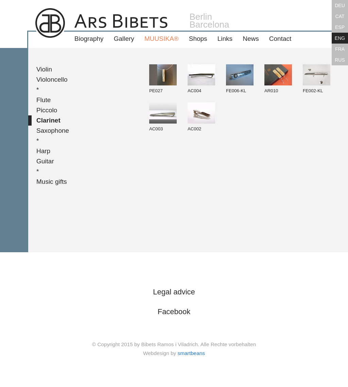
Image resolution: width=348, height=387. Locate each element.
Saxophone (52, 130)
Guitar (45, 161)
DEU (340, 5)
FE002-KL (316, 78)
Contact (280, 38)
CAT (340, 16)
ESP (340, 27)
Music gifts (51, 181)
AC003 (163, 116)
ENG (340, 38)
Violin (44, 69)
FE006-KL (240, 78)
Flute (43, 99)
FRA (340, 49)
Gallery (124, 38)
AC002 (201, 116)
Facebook (174, 311)
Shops (198, 38)
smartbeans (191, 353)
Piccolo (46, 110)
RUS (340, 60)
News (251, 38)
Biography (89, 38)
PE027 (163, 78)
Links (225, 38)
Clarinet (48, 120)
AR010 (278, 78)
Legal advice (174, 292)
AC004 (201, 78)
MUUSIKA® (161, 38)
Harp (43, 151)
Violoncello (52, 79)
